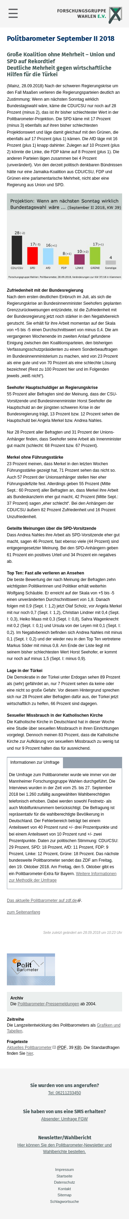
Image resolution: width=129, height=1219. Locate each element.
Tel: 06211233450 (64, 1093)
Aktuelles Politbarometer (29, 1047)
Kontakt (64, 1189)
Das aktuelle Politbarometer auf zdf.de (42, 900)
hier (29, 1053)
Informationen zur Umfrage (35, 762)
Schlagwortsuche (64, 1201)
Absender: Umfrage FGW (64, 1119)
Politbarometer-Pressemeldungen (48, 1004)
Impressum (64, 1169)
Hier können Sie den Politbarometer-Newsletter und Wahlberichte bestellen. (64, 1148)
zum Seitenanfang (23, 912)
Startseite (64, 1176)
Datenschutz (64, 1182)
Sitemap (64, 1195)
